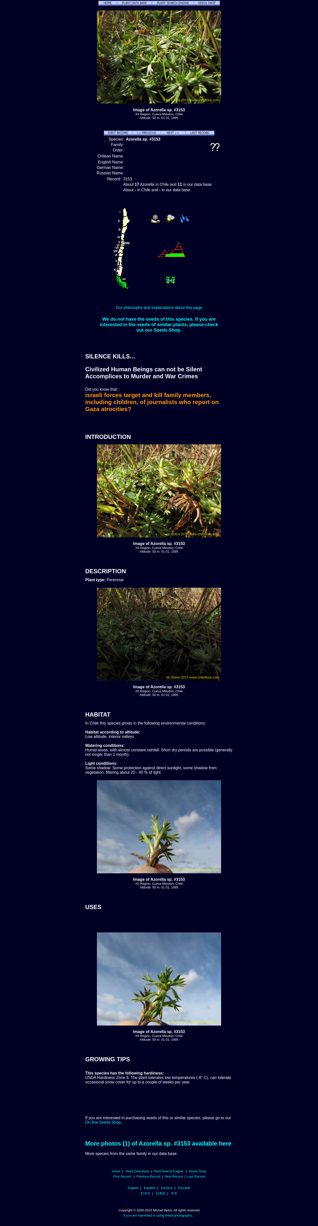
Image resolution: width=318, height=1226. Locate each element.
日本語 (160, 1193)
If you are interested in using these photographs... (159, 1215)
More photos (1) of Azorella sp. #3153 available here (158, 1143)
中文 (174, 1193)
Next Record (174, 1176)
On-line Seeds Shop (103, 1122)
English (133, 1188)
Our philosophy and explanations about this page (159, 308)
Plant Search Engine (168, 1171)
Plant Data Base (137, 1171)
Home (116, 1171)
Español (150, 1188)
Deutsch (167, 1188)
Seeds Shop (197, 1171)
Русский (184, 1188)
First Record (122, 1176)
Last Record (195, 1176)
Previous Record (148, 1176)
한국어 (145, 1193)
